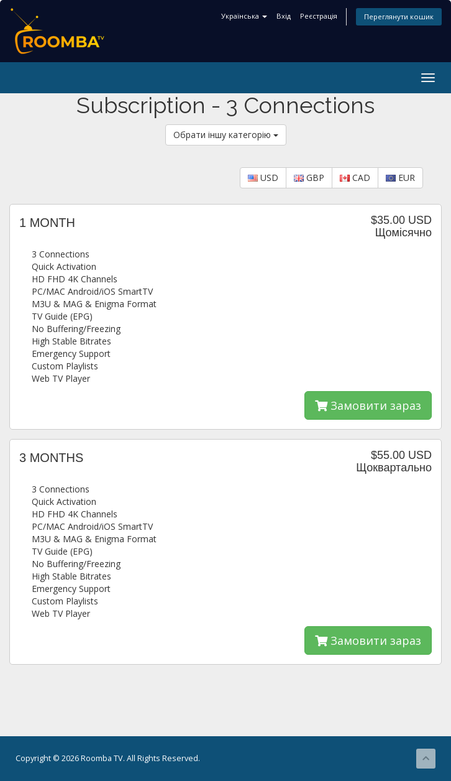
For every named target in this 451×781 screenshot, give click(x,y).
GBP (309, 177)
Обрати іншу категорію (225, 135)
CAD (355, 177)
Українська (244, 16)
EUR (400, 177)
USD (263, 177)
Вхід (283, 16)
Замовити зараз (368, 405)
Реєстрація (318, 16)
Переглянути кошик (399, 16)
